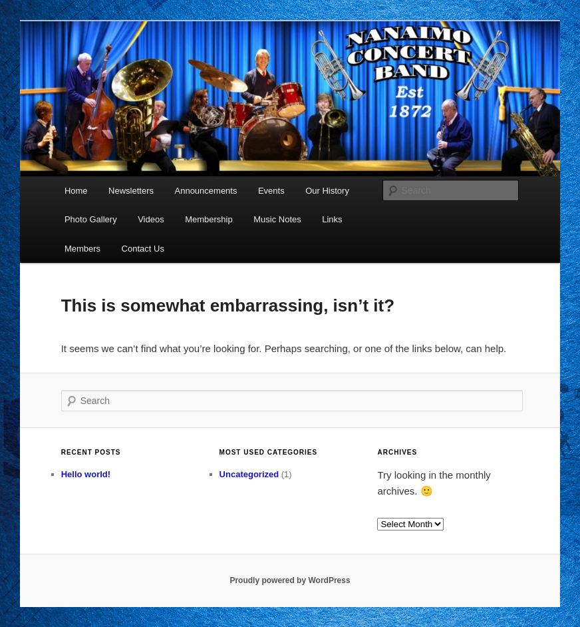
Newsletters (131, 191)
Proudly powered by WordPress (289, 580)
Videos (151, 219)
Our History (327, 191)
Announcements (206, 191)
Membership (209, 219)
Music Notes (277, 219)
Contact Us (143, 249)
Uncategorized (249, 474)
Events (271, 191)
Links (332, 219)
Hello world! (85, 474)
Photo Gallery (91, 219)
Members (82, 249)
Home (76, 191)
